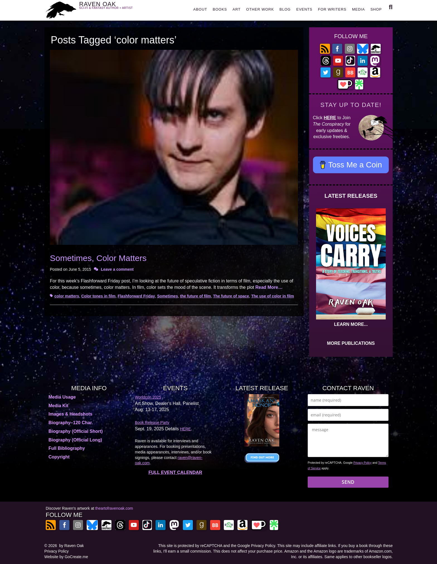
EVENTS (304, 9)
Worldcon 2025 (148, 397)
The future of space (231, 296)
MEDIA (358, 9)
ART (237, 9)
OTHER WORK (260, 9)
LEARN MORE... (351, 324)
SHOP (376, 9)
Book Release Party (152, 422)
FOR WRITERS (332, 9)
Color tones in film (98, 296)
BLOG (285, 9)
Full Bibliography (66, 448)
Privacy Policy (362, 462)
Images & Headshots (70, 414)
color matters (66, 296)
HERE (330, 117)
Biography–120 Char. (70, 422)
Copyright (59, 457)
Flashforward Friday (136, 296)
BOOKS (220, 9)
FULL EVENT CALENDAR (175, 472)
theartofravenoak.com (114, 508)
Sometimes (167, 296)
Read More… (269, 287)
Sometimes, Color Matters (98, 258)
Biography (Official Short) (75, 431)
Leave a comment (117, 269)
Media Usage (62, 397)
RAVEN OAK (114, 8)
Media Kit (58, 405)
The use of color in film (272, 296)
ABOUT (200, 9)
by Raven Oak (71, 545)
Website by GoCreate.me (66, 557)
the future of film (195, 296)
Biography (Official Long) (75, 440)
